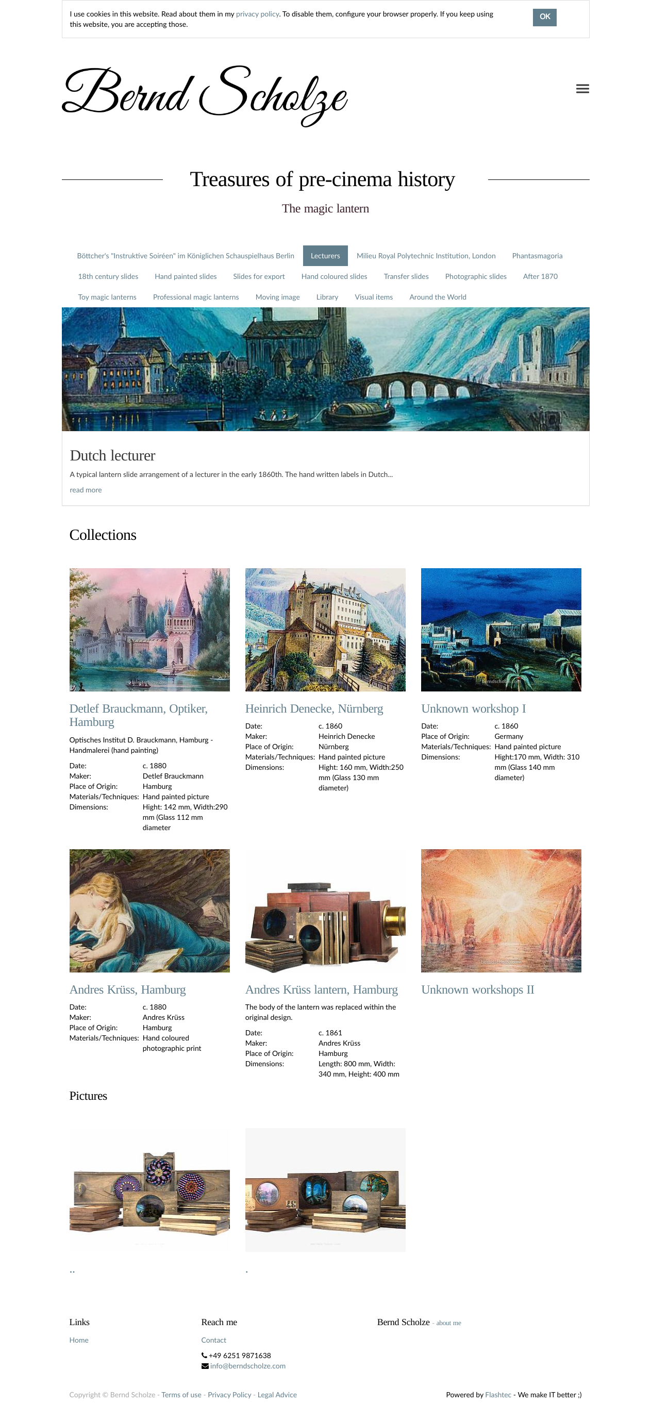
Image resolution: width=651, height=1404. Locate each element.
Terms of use (181, 1394)
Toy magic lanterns (107, 296)
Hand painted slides (185, 276)
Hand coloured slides (335, 276)
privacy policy (257, 13)
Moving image (278, 296)
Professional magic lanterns (196, 296)
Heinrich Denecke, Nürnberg (314, 709)
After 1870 (540, 276)
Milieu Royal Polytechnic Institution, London (426, 255)
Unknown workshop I (473, 709)
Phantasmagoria (537, 255)
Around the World (437, 296)
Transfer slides (406, 276)
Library (327, 296)
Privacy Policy (229, 1394)
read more (86, 489)
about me (449, 1323)
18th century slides (108, 276)
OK (545, 17)
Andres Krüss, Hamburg (128, 990)
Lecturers (325, 255)
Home (79, 1339)
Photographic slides (476, 276)
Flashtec (498, 1394)
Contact (214, 1339)
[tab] (325, 468)
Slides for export (259, 276)
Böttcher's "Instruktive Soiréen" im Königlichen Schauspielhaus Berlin (186, 255)
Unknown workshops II (477, 990)
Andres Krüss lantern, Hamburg (321, 990)
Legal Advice (277, 1394)
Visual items (374, 296)
